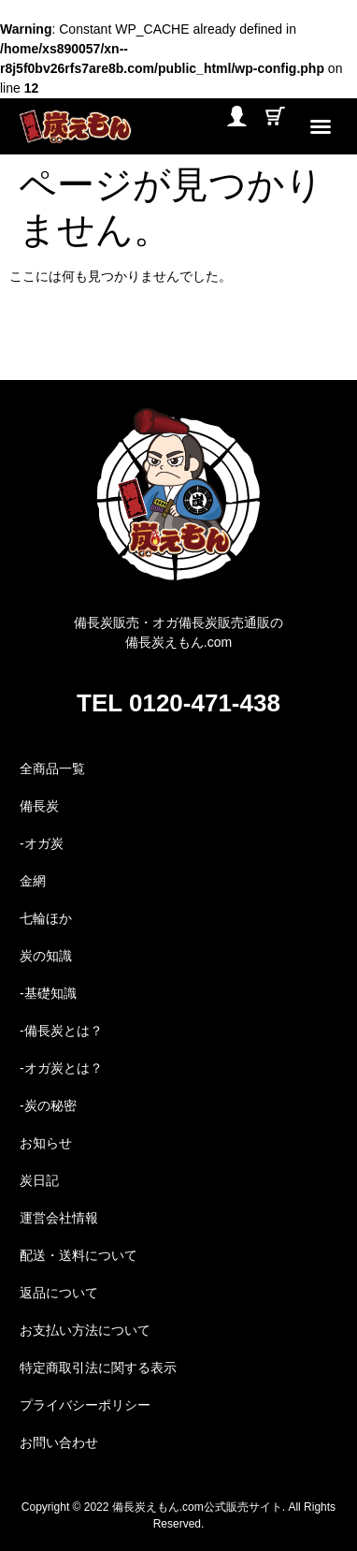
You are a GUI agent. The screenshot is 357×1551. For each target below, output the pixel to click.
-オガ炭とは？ (61, 1068)
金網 (33, 880)
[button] (320, 126)
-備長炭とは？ (61, 1030)
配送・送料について (78, 1255)
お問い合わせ (59, 1442)
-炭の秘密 (48, 1105)
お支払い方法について (85, 1330)
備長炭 (39, 805)
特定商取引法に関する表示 (98, 1367)
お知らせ (46, 1142)
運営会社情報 (59, 1217)
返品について (59, 1292)
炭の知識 (46, 955)
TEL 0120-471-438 (178, 703)
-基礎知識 (48, 993)
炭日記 (39, 1180)
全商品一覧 (52, 768)
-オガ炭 (42, 843)
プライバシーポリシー (85, 1404)
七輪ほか (46, 918)
